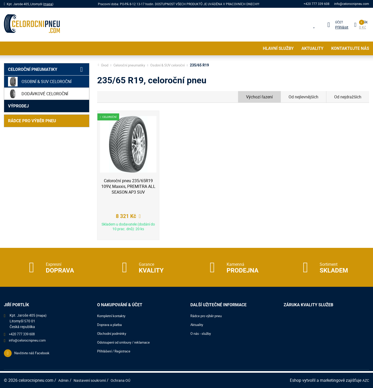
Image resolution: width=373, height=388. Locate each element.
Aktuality (313, 48)
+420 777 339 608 (316, 4)
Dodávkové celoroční (38, 94)
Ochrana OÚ (128, 380)
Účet (338, 22)
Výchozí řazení (259, 97)
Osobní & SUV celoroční (39, 81)
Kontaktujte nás (350, 48)
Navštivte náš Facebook (33, 354)
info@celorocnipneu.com (351, 4)
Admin (64, 380)
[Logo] (32, 24)
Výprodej (18, 106)
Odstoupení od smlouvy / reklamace (126, 342)
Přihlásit (341, 27)
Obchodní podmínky (113, 333)
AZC (365, 380)
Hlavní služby (278, 48)
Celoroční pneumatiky (32, 69)
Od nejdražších (347, 97)
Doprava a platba (111, 324)
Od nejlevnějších (303, 97)
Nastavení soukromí (93, 380)
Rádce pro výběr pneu (32, 120)
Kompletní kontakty (112, 315)
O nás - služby (201, 333)
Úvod (105, 65)
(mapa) (42, 315)
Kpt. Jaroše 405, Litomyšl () (30, 4)
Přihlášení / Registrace (115, 351)
